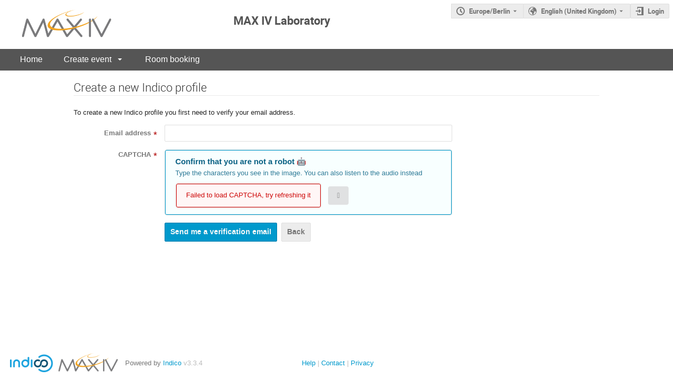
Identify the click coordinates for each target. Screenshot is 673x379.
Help (308, 362)
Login (656, 11)
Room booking (172, 59)
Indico (172, 362)
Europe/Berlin (489, 11)
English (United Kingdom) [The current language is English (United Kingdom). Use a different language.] (579, 11)
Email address (127, 133)
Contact (333, 362)
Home (31, 59)
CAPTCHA (134, 154)
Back (296, 231)
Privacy (362, 362)
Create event (87, 59)
